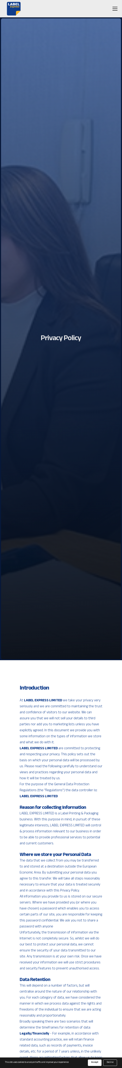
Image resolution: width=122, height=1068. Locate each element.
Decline (110, 1062)
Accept (94, 1062)
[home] (12, 9)
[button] (114, 8)
